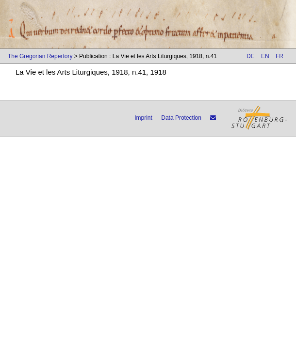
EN (265, 56)
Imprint (143, 117)
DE (251, 56)
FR (279, 56)
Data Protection (181, 117)
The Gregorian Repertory (40, 56)
